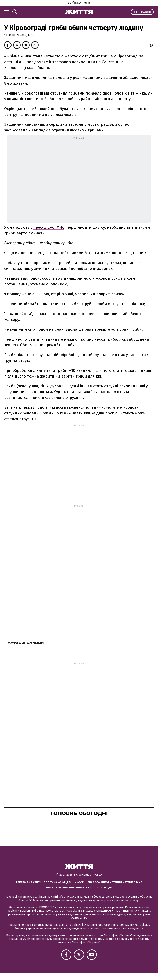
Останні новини (26, 643)
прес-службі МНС (48, 227)
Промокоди (103, 887)
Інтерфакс (58, 61)
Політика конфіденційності (64, 882)
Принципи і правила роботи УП (69, 887)
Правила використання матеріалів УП (114, 882)
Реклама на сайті (28, 882)
